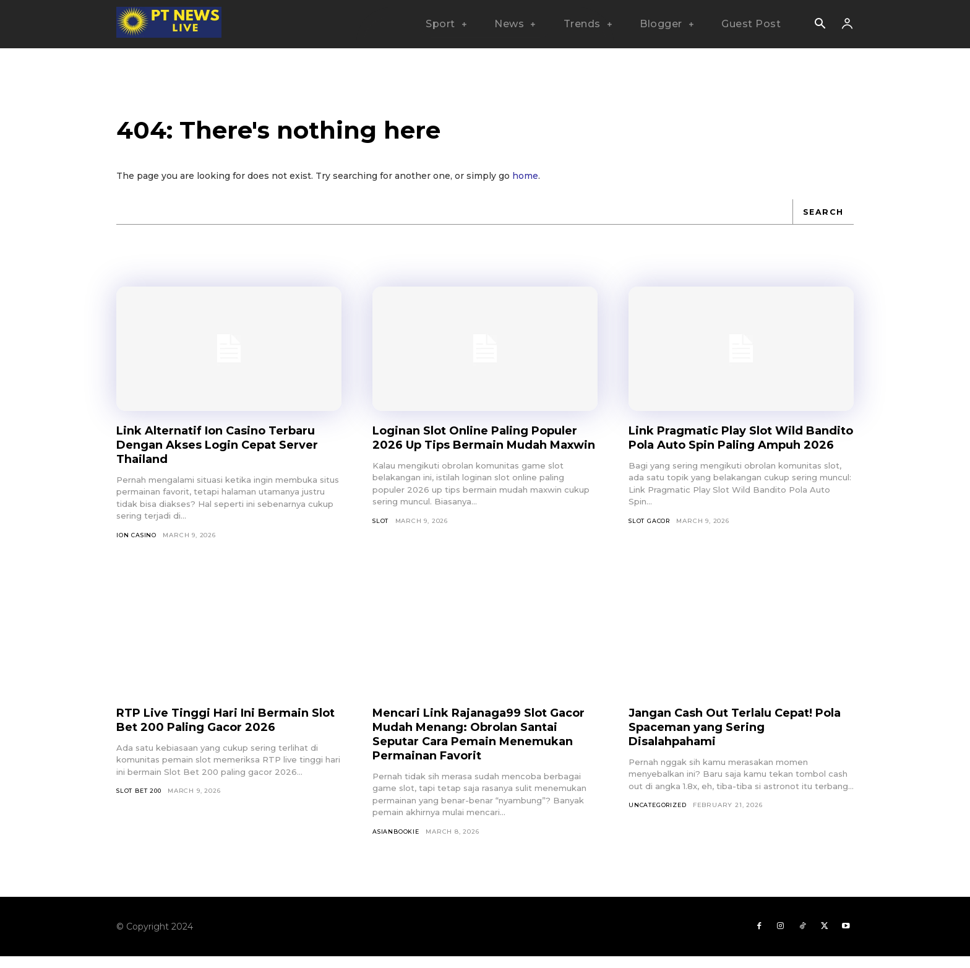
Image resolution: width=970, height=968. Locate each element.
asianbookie (396, 841)
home (525, 184)
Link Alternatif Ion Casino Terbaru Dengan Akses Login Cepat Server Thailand (228, 453)
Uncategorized (659, 815)
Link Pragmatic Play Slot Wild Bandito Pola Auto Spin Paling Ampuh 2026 (728, 453)
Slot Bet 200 (140, 801)
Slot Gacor (650, 544)
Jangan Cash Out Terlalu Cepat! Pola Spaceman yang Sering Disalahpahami (732, 736)
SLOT (380, 544)
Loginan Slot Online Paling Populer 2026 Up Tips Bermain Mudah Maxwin (473, 453)
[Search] (822, 220)
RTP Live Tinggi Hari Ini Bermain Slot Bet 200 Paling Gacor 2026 (223, 728)
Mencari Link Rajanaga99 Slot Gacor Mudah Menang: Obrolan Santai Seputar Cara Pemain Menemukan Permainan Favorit (475, 743)
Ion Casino (137, 544)
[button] (819, 25)
